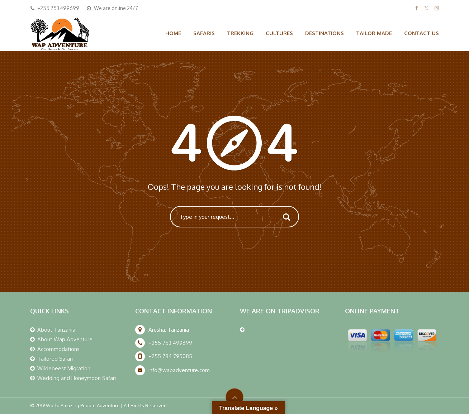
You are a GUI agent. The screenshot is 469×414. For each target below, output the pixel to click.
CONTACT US (421, 33)
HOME (173, 33)
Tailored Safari (55, 358)
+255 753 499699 (170, 343)
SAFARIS (204, 33)
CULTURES (279, 33)
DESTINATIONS (324, 33)
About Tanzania (56, 329)
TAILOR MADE (374, 33)
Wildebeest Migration (63, 368)
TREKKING (240, 33)
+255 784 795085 (170, 356)
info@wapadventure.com (179, 370)
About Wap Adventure (65, 339)
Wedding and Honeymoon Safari (76, 378)
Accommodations (58, 349)
